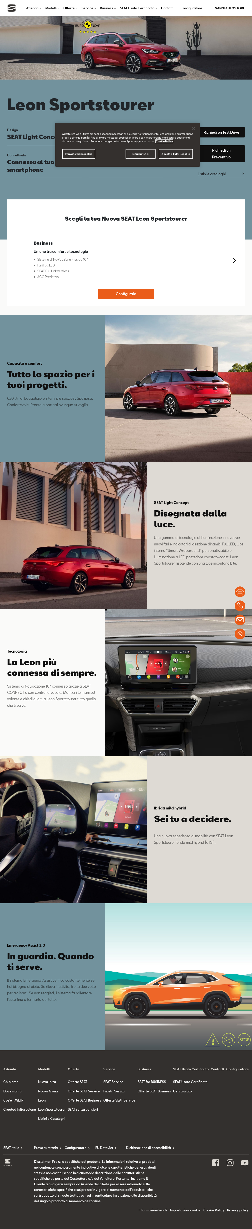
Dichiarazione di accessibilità (141, 1148)
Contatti (167, 8)
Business (106, 8)
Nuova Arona (48, 1091)
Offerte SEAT (77, 1082)
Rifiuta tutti (140, 153)
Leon (42, 1100)
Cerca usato (182, 1091)
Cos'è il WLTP (13, 1100)
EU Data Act (104, 1148)
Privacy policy (238, 1210)
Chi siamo (10, 1082)
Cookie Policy (213, 1210)
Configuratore (191, 8)
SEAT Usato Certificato (137, 8)
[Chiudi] (193, 128)
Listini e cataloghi (212, 174)
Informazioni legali (153, 1210)
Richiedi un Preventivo (221, 153)
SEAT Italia (11, 1148)
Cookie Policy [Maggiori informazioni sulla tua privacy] (164, 141)
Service (87, 8)
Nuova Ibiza (47, 1082)
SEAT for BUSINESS (152, 1082)
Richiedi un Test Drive (221, 132)
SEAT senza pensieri (83, 1109)
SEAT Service (113, 1082)
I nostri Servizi (114, 1091)
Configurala (126, 294)
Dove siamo (12, 1091)
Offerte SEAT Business (84, 1100)
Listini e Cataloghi (51, 1118)
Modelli (51, 8)
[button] (233, 260)
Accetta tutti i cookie (176, 153)
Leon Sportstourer (52, 1109)
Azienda (32, 8)
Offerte (69, 8)
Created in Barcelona (19, 1109)
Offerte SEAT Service (84, 1091)
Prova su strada (46, 1148)
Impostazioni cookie (185, 1210)
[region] (127, 145)
